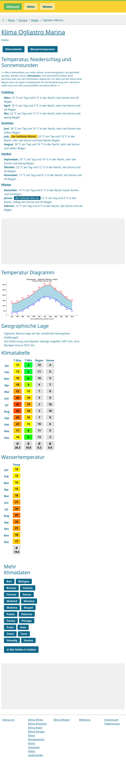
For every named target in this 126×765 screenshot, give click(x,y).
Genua (27, 594)
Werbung (85, 720)
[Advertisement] (63, 241)
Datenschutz (112, 723)
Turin (24, 634)
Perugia (27, 621)
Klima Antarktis (37, 723)
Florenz (11, 594)
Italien (35, 20)
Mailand (12, 601)
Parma (11, 621)
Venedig (12, 640)
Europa (23, 20)
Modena (12, 607)
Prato (10, 627)
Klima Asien (35, 727)
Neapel (28, 607)
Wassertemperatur (42, 49)
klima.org (13, 6)
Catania (28, 588)
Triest (10, 634)
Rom (23, 627)
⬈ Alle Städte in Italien (21, 649)
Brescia (11, 588)
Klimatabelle (13, 49)
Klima (11, 20)
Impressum (112, 720)
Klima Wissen (61, 720)
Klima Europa (36, 731)
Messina (29, 601)
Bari (9, 581)
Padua (11, 614)
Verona (28, 640)
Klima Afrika (35, 720)
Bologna (23, 581)
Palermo (26, 614)
